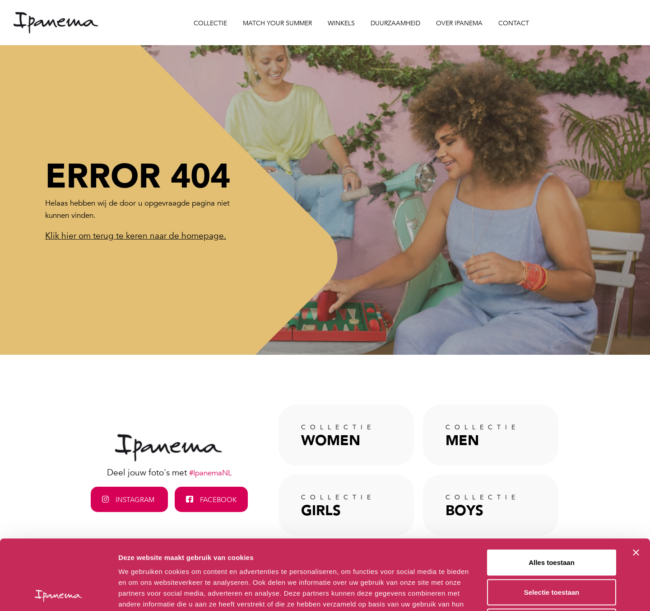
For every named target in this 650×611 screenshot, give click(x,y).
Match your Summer (277, 23)
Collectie (210, 23)
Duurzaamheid (395, 23)
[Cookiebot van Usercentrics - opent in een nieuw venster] (58, 593)
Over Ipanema (459, 23)
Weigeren (551, 551)
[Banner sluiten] (636, 482)
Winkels (341, 23)
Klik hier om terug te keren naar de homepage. (135, 236)
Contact (513, 23)
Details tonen (487, 593)
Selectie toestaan (552, 522)
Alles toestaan (552, 492)
